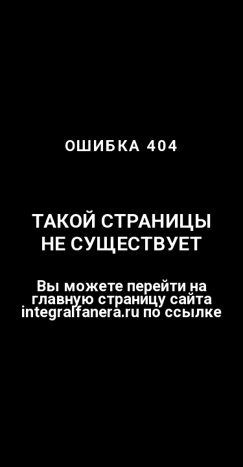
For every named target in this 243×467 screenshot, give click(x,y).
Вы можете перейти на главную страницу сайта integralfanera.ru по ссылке (121, 299)
